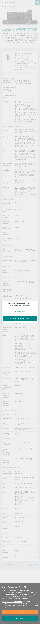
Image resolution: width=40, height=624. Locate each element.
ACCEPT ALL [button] (20, 618)
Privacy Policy (30, 605)
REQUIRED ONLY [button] (20, 612)
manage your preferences (12, 602)
